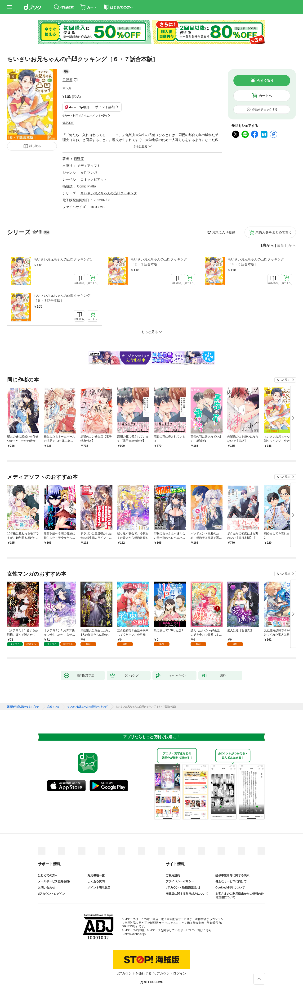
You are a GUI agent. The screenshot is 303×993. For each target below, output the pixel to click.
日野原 (67, 80)
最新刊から (286, 245)
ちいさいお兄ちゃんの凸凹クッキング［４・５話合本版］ (256, 261)
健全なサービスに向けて (231, 881)
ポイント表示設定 (99, 887)
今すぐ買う (265, 80)
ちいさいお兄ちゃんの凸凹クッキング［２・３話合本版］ (159, 261)
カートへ (265, 96)
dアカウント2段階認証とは (183, 887)
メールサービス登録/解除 (54, 881)
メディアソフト (88, 166)
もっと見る (283, 380)
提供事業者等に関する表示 (232, 875)
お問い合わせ (46, 887)
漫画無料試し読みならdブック (23, 707)
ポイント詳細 (105, 107)
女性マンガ (88, 172)
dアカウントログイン (51, 893)
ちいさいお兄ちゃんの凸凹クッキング (108, 193)
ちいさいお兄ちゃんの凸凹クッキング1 (63, 259)
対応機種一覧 (96, 875)
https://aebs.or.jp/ (135, 934)
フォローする (75, 79)
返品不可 (68, 123)
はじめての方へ (48, 875)
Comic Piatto (86, 186)
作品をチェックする (265, 109)
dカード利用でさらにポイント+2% (84, 115)
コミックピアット (93, 179)
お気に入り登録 (223, 232)
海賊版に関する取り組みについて (187, 893)
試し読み (35, 146)
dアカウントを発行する (134, 973)
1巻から (267, 245)
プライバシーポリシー (180, 881)
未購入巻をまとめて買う (273, 232)
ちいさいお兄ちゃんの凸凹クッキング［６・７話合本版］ (62, 298)
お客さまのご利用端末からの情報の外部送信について (239, 895)
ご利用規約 (173, 875)
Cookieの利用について (230, 887)
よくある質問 (96, 881)
